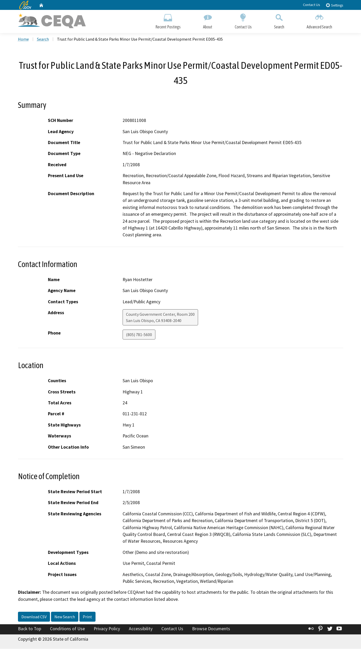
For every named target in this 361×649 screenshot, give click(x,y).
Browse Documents (211, 629)
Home (23, 39)
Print (87, 617)
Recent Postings (168, 20)
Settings (334, 5)
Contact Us (311, 4)
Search (279, 20)
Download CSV (34, 617)
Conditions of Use (67, 629)
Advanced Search (319, 20)
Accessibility (141, 629)
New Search (64, 617)
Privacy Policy (107, 629)
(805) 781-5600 (139, 334)
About (207, 20)
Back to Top (29, 629)
